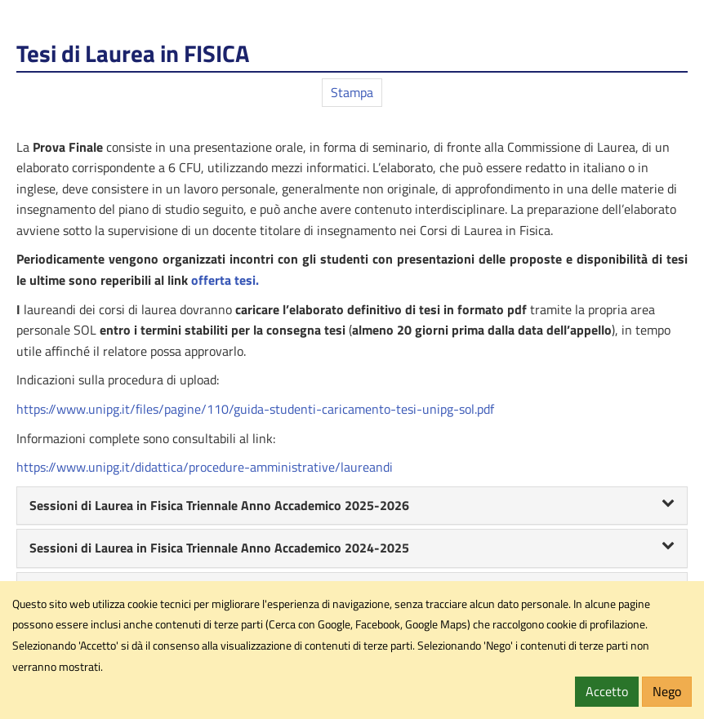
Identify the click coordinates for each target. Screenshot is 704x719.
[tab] (352, 506)
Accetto (607, 691)
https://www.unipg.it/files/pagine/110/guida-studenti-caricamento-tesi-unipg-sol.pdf (255, 409)
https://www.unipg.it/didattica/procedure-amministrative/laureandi (204, 467)
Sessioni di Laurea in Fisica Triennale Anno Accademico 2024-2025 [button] (352, 547)
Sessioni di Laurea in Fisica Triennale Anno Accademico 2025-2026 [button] (352, 505)
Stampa (352, 92)
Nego (667, 691)
